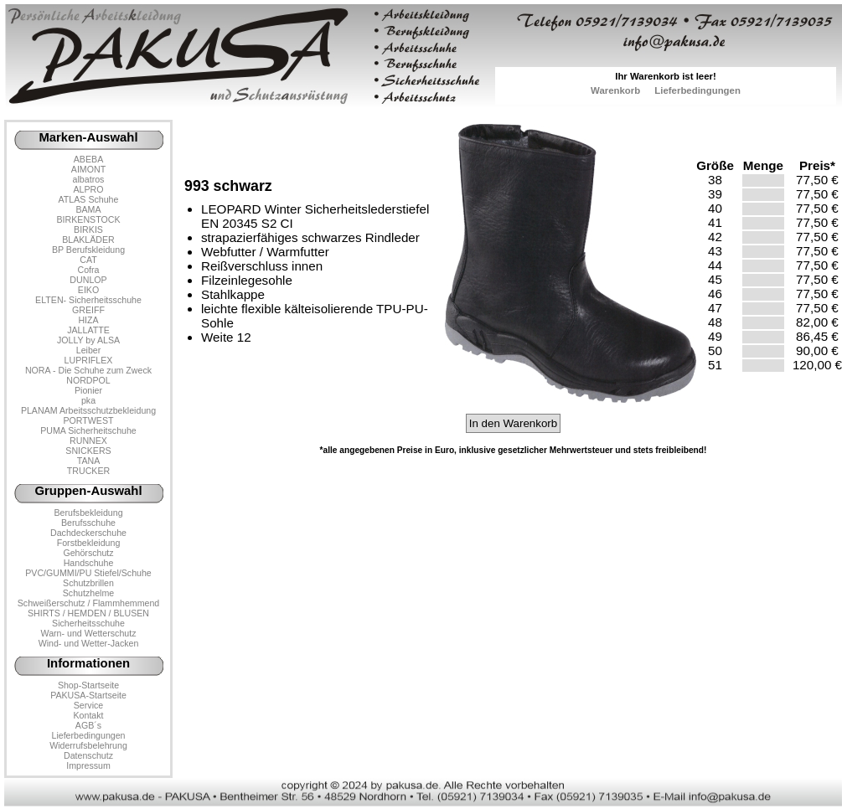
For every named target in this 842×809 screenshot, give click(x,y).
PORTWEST (88, 420)
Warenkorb (615, 90)
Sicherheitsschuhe (88, 623)
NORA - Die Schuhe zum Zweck (88, 370)
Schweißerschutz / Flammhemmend (88, 603)
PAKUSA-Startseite (88, 695)
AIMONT (88, 169)
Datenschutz (88, 755)
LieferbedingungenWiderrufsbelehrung (88, 740)
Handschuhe (89, 563)
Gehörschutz (88, 553)
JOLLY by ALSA (88, 340)
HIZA (88, 320)
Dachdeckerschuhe (88, 533)
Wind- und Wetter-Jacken (89, 643)
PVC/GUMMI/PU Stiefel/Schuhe (88, 573)
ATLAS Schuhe (89, 199)
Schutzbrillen (88, 583)
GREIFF (88, 310)
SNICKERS (88, 451)
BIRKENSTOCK (89, 219)
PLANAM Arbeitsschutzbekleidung (88, 410)
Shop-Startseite (88, 685)
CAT (88, 260)
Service (88, 705)
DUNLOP (88, 280)
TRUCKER (88, 471)
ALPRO (88, 189)
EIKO (88, 290)
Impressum (88, 765)
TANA (89, 461)
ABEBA (88, 159)
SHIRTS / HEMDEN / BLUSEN (88, 613)
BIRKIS (88, 229)
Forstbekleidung (89, 543)
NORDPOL (88, 380)
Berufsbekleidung (88, 513)
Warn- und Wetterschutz (89, 633)
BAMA (88, 209)
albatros (89, 179)
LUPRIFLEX (89, 360)
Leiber (88, 350)
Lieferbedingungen (697, 90)
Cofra (89, 270)
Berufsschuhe (88, 523)
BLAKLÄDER (88, 239)
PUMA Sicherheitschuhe (88, 430)
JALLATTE (88, 330)
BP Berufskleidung (88, 250)
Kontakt (88, 715)
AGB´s (88, 725)
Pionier (88, 390)
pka (88, 400)
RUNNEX (88, 440)
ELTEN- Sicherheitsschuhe (88, 300)
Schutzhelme (88, 593)
